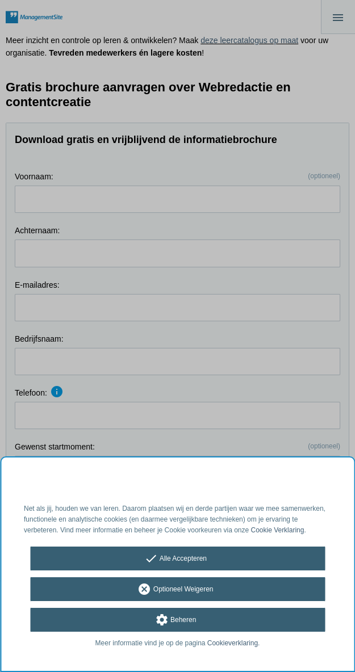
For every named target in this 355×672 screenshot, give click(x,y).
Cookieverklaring (232, 643)
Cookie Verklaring (277, 530)
